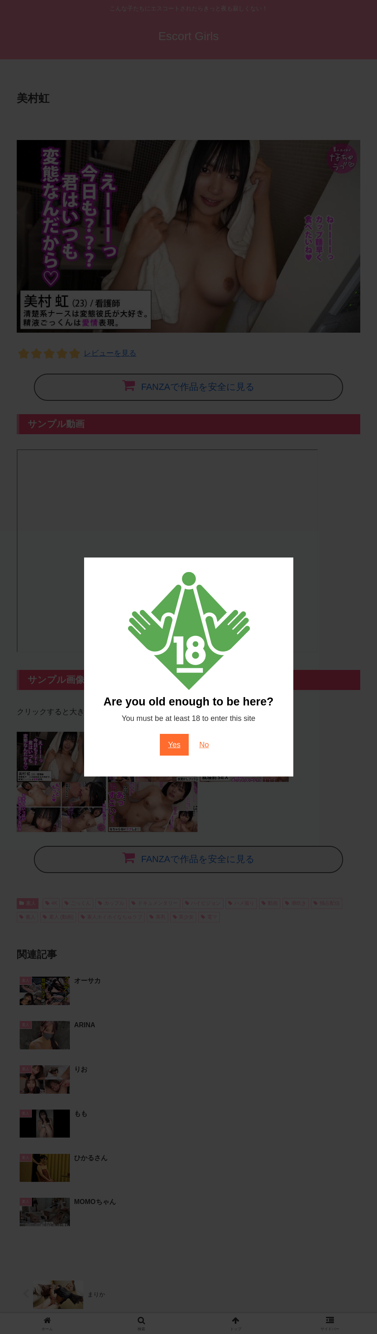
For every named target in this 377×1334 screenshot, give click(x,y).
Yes (174, 745)
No (204, 745)
